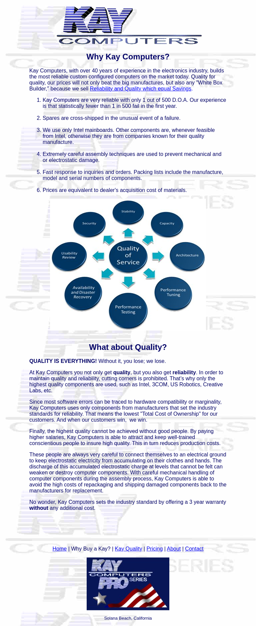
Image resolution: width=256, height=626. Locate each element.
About (174, 549)
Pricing (154, 549)
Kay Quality (128, 549)
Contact (194, 549)
